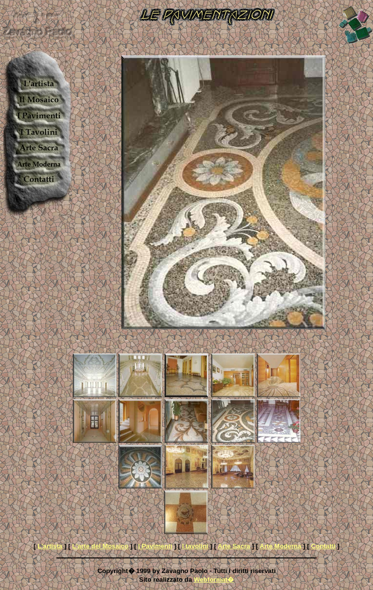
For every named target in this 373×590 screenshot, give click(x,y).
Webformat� (214, 579)
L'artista (49, 546)
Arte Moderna (281, 546)
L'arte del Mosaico (100, 546)
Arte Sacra (234, 546)
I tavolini (195, 546)
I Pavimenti (155, 546)
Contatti (323, 546)
